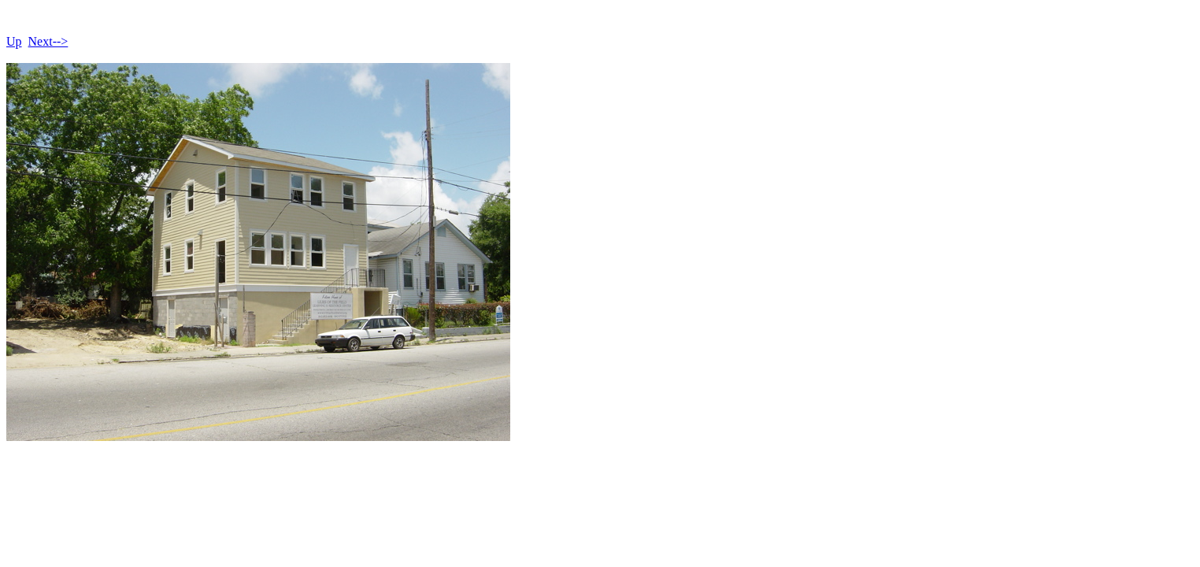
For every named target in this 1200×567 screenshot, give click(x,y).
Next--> (48, 41)
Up (14, 41)
